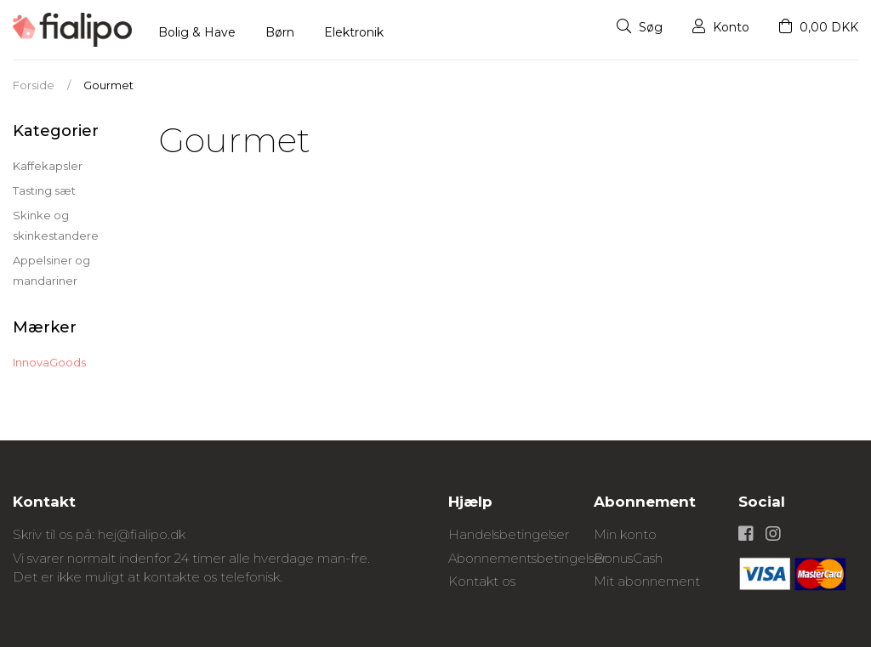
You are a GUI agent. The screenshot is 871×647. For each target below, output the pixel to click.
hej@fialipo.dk (141, 534)
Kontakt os (481, 581)
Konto (720, 27)
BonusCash (628, 558)
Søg (640, 27)
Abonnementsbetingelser (527, 558)
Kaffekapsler (48, 166)
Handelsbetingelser (508, 534)
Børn (279, 32)
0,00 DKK (818, 27)
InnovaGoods (49, 362)
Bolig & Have (197, 32)
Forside (33, 85)
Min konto (625, 534)
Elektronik (354, 32)
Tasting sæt (44, 190)
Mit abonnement (647, 581)
